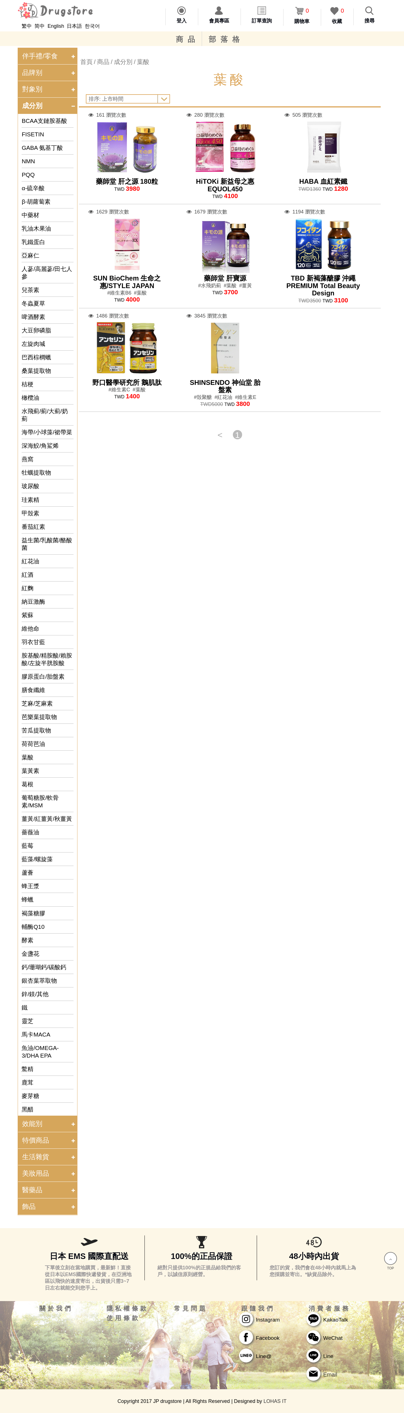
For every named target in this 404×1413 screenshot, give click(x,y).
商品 (187, 39)
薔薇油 (30, 832)
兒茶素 (30, 290)
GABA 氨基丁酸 (42, 147)
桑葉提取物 (36, 370)
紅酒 (27, 574)
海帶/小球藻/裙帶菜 (47, 432)
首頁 (86, 61)
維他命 (30, 628)
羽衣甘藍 (33, 642)
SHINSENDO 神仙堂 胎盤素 (225, 386)
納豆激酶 (33, 601)
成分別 (123, 61)
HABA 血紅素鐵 (323, 181)
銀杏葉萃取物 (39, 980)
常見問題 (191, 1308)
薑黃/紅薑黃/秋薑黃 (47, 818)
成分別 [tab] (49, 105)
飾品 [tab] (49, 1206)
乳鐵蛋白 (33, 242)
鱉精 (27, 1069)
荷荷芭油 (33, 744)
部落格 (226, 39)
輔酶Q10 (33, 926)
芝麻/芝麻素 (37, 703)
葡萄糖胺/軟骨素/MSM (40, 801)
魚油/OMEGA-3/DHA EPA (40, 1052)
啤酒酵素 (33, 317)
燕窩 (27, 459)
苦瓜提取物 (36, 730)
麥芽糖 (30, 1096)
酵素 (27, 940)
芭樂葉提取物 (39, 717)
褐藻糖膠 (33, 913)
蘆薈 (27, 872)
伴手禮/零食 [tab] (49, 56)
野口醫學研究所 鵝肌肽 (127, 382)
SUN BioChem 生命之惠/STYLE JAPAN (127, 281)
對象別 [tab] (49, 89)
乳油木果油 (36, 228)
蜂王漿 (30, 886)
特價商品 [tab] (49, 1140)
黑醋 (27, 1109)
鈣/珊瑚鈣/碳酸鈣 (44, 967)
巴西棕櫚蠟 (36, 357)
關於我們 (56, 1308)
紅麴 (27, 588)
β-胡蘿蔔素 (36, 201)
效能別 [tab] (49, 1123)
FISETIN (33, 134)
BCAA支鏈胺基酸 (44, 121)
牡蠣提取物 (36, 472)
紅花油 (30, 561)
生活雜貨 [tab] (49, 1157)
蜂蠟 (27, 899)
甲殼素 (30, 513)
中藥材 (30, 215)
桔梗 (27, 384)
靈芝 (27, 1021)
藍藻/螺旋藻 (37, 859)
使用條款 (123, 1318)
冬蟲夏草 (33, 303)
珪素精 (30, 500)
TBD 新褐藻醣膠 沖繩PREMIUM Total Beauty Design (323, 285)
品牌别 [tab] (49, 72)
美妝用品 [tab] (49, 1173)
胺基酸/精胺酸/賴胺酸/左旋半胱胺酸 (47, 659)
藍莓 (27, 845)
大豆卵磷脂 (36, 330)
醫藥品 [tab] (49, 1190)
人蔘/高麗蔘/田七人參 (47, 273)
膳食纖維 (33, 690)
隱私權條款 (128, 1308)
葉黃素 (30, 771)
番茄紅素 (33, 526)
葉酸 (27, 757)
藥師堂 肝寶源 (225, 278)
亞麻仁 (30, 255)
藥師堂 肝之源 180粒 (127, 181)
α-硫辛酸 (33, 188)
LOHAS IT (274, 1401)
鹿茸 (27, 1082)
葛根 (27, 784)
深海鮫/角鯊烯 (40, 445)
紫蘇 (27, 615)
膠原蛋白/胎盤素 (43, 676)
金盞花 (30, 953)
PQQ (28, 174)
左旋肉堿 (33, 344)
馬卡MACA (36, 1034)
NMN (28, 161)
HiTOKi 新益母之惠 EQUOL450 (225, 185)
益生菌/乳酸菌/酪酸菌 (47, 544)
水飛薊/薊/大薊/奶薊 (45, 415)
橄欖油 (30, 397)
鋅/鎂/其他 (35, 994)
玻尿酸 (30, 486)
